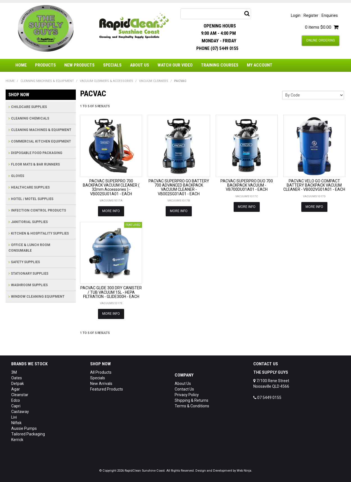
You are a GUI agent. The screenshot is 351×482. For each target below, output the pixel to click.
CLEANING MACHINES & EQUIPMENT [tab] (41, 130)
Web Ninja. (244, 470)
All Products (100, 372)
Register (311, 15)
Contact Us (184, 389)
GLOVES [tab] (17, 176)
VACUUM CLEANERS (153, 81)
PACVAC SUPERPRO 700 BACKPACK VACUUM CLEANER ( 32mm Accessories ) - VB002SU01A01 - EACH (111, 187)
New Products (79, 65)
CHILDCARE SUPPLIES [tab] (29, 107)
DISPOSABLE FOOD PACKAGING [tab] (36, 153)
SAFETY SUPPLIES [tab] (25, 262)
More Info (111, 211)
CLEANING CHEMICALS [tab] (30, 118)
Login (295, 15)
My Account (259, 65)
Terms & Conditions (192, 406)
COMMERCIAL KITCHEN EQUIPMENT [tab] (41, 141)
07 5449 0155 (267, 397)
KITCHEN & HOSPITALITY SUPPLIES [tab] (40, 233)
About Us (139, 65)
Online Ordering (320, 40)
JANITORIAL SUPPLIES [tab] (29, 222)
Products (45, 65)
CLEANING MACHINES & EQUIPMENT (47, 81)
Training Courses (219, 65)
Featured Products (106, 389)
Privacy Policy (187, 395)
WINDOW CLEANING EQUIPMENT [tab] (38, 297)
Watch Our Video (175, 65)
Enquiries (330, 15)
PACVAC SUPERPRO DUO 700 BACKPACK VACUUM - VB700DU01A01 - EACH (246, 185)
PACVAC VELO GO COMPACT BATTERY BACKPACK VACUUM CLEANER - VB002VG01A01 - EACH (314, 185)
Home (21, 65)
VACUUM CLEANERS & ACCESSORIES (106, 81)
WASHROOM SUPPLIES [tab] (29, 285)
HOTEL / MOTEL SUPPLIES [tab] (32, 199)
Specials (112, 65)
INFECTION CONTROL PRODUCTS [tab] (38, 210)
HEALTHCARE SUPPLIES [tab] (30, 187)
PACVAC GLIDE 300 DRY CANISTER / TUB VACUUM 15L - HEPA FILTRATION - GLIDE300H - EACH (111, 292)
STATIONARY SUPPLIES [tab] (29, 274)
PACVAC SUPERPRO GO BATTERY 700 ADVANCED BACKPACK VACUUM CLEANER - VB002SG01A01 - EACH (179, 187)
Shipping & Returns (191, 400)
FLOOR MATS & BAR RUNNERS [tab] (35, 164)
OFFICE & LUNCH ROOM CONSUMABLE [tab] (29, 248)
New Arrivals (101, 383)
